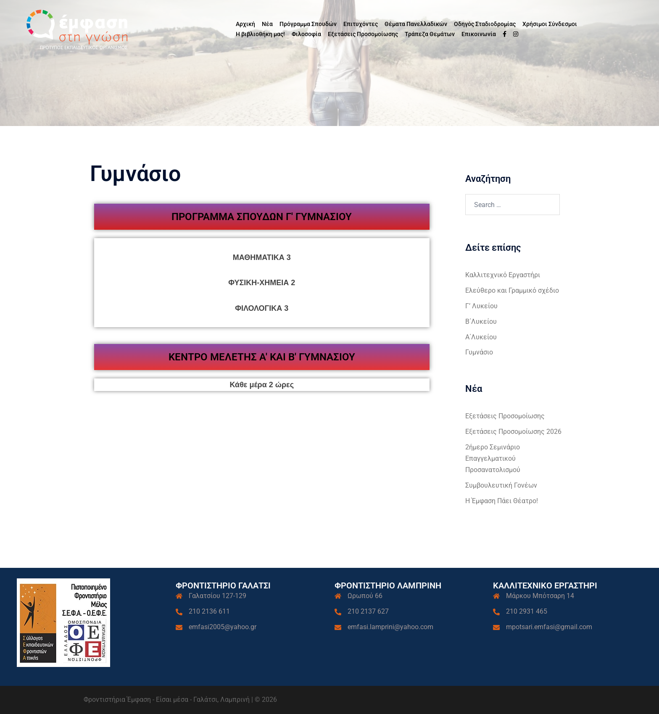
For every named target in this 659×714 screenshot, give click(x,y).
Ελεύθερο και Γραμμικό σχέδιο (512, 290)
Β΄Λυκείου (481, 322)
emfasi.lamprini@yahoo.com (390, 627)
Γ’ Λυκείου (481, 306)
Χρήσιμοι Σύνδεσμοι (549, 24)
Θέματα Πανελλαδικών (416, 24)
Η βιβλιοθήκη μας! (260, 34)
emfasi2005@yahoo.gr (222, 627)
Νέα (267, 24)
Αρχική (245, 24)
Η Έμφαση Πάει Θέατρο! (501, 501)
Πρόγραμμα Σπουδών (308, 24)
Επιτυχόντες (360, 24)
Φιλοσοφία (306, 34)
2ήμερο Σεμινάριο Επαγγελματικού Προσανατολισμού (492, 458)
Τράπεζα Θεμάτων (430, 34)
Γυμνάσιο (479, 352)
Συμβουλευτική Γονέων (501, 485)
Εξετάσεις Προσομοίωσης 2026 (513, 432)
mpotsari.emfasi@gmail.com (549, 627)
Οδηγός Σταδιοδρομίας (485, 24)
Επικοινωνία (478, 34)
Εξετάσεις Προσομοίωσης (363, 34)
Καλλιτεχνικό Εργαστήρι (502, 275)
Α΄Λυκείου (481, 337)
